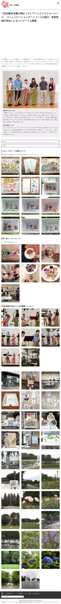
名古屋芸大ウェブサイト (23, 593)
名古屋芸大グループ (10, 593)
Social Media (36, 593)
